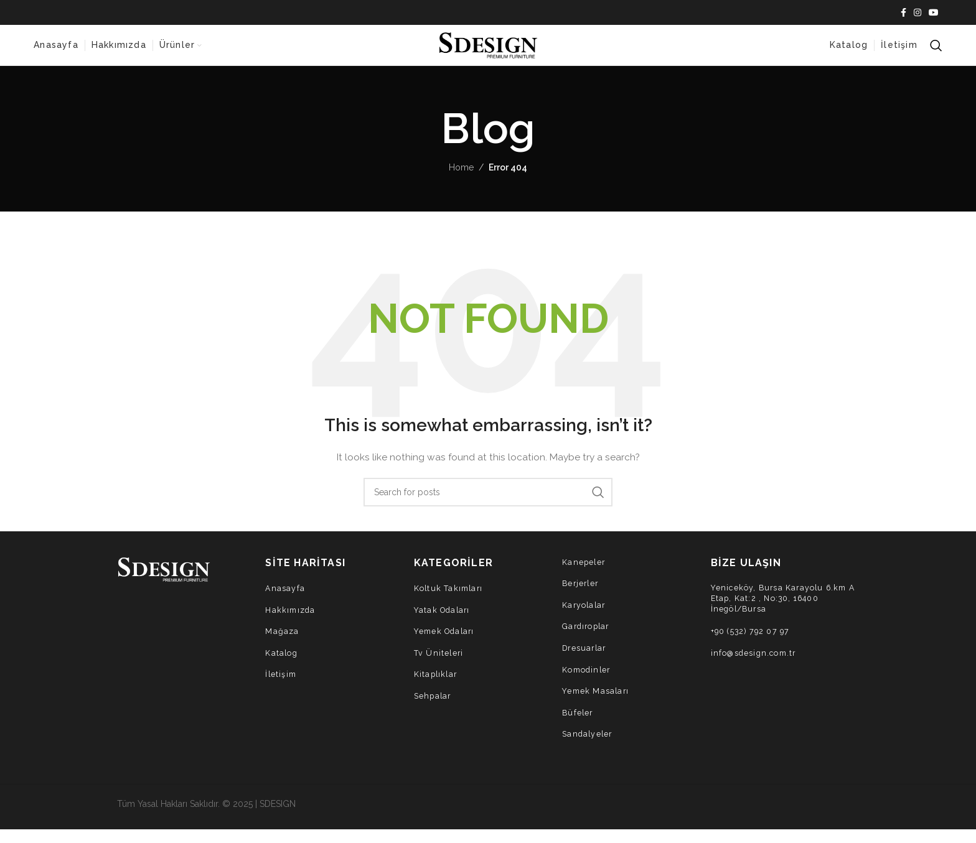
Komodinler (587, 682)
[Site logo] (488, 52)
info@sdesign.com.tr (756, 668)
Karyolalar (585, 618)
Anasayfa (285, 602)
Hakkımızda (291, 623)
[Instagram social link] (917, 13)
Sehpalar (434, 709)
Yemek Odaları (446, 645)
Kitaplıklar (436, 687)
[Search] (936, 52)
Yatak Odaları (444, 623)
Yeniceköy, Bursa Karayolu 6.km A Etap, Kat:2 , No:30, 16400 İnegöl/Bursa (782, 612)
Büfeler (578, 725)
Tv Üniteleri (439, 666)
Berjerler (581, 597)
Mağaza (282, 645)
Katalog (281, 666)
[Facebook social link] (903, 13)
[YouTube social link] (933, 13)
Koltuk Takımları (450, 602)
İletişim (281, 687)
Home (461, 181)
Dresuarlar (585, 661)
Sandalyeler (588, 747)
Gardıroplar (587, 640)
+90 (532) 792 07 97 (754, 646)
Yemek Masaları (597, 704)
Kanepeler (584, 575)
